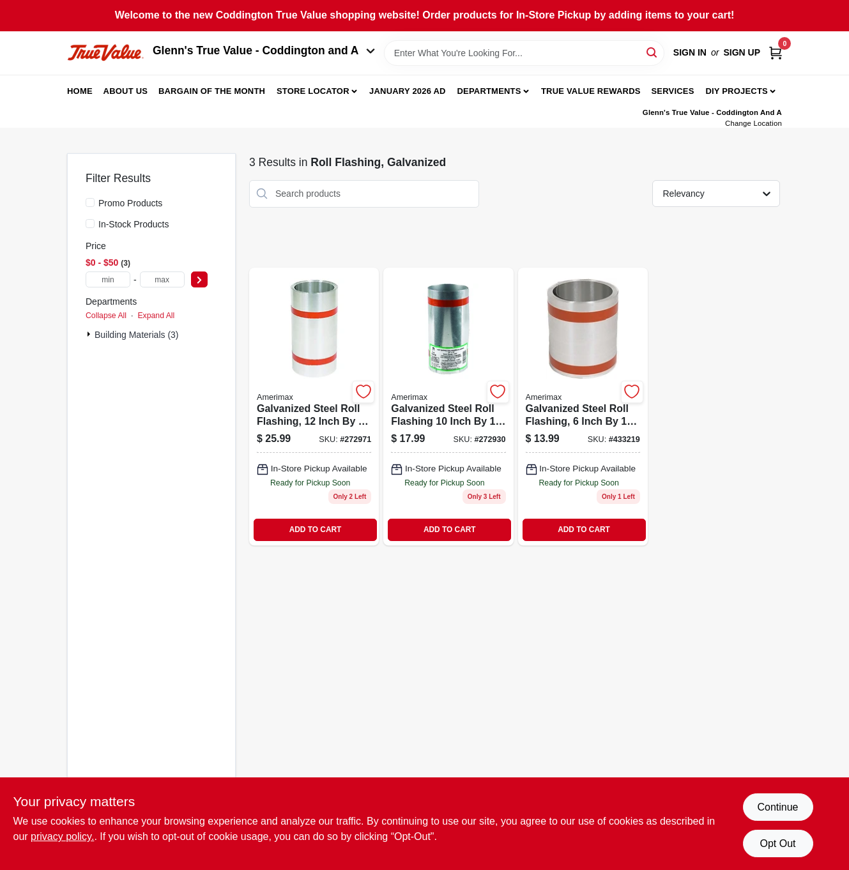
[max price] (162, 279)
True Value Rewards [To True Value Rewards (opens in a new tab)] (591, 91)
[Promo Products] (90, 202)
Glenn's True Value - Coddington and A (264, 50)
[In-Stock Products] (90, 223)
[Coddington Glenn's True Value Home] (105, 52)
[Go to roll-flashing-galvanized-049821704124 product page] (314, 407)
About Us (125, 91)
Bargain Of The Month (211, 91)
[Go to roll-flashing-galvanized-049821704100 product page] (448, 407)
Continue (777, 807)
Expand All (155, 315)
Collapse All (106, 315)
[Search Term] (524, 53)
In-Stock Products (133, 224)
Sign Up (741, 52)
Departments (489, 91)
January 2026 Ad (407, 91)
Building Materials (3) (137, 335)
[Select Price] (199, 279)
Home (80, 91)
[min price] (108, 279)
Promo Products (130, 203)
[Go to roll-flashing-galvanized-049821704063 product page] (583, 407)
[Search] (652, 52)
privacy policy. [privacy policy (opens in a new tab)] (62, 836)
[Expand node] (90, 334)
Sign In (690, 52)
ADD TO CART (315, 529)
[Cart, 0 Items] (775, 52)
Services (672, 91)
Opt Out (777, 843)
